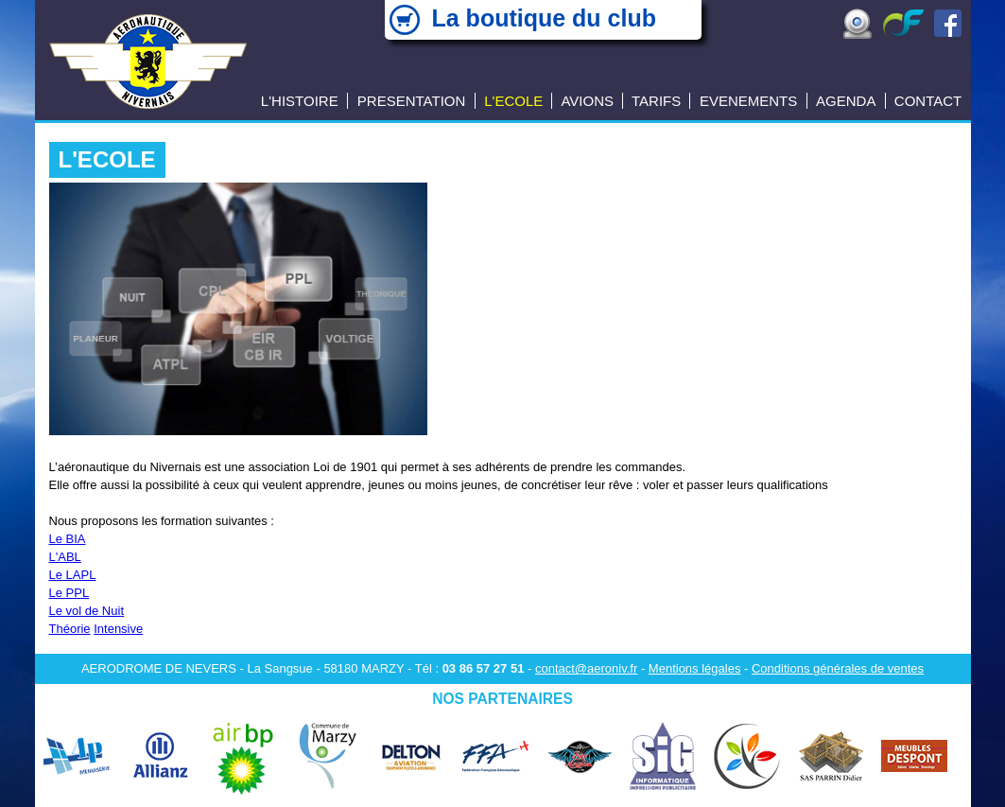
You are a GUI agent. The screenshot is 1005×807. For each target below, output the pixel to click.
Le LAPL (72, 575)
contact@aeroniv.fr (586, 668)
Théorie (70, 629)
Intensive (118, 629)
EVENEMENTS (748, 101)
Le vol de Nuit (87, 611)
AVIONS (587, 101)
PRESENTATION (411, 101)
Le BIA (67, 539)
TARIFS (656, 101)
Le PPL (69, 593)
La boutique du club (544, 18)
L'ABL (65, 557)
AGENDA (845, 101)
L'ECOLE (513, 101)
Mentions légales (695, 668)
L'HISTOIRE (299, 101)
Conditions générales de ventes (838, 668)
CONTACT (928, 101)
